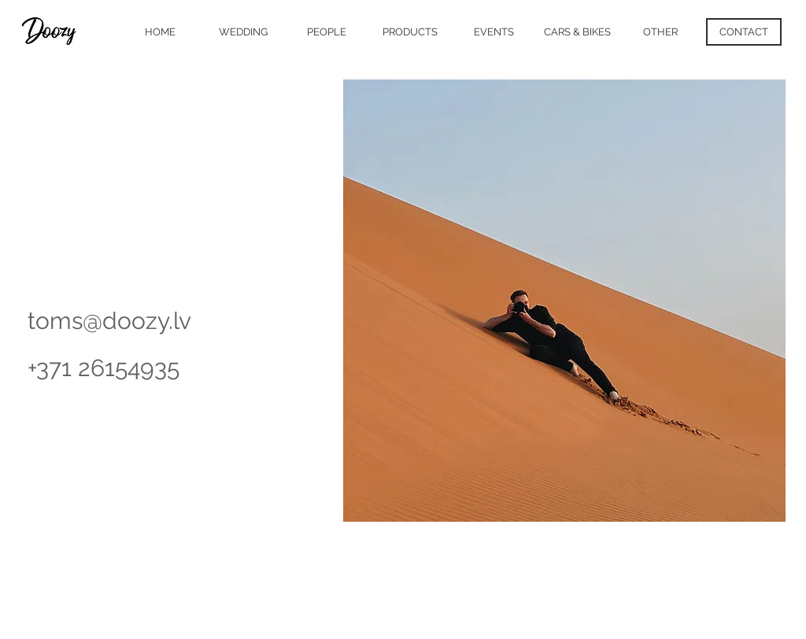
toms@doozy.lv (109, 320)
